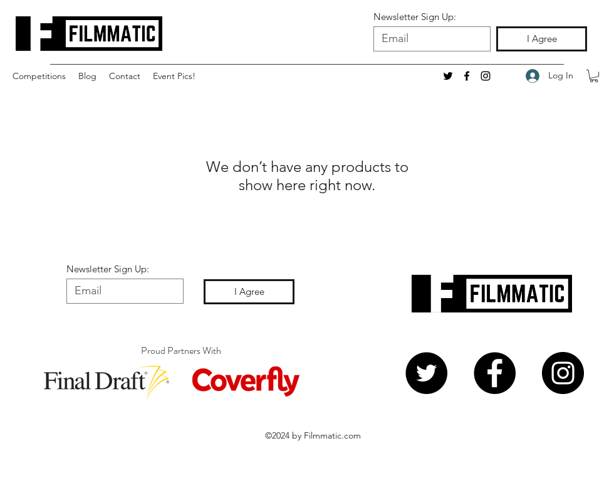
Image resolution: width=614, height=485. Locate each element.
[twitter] (448, 76)
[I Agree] (541, 38)
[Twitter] (426, 373)
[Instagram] (485, 76)
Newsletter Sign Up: (414, 16)
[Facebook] (495, 373)
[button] (39, 76)
